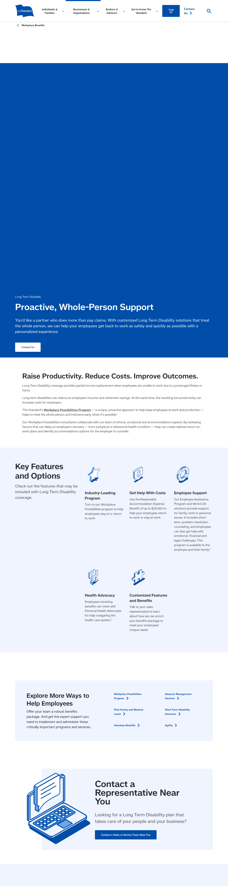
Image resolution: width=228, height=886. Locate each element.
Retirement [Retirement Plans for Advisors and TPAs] (105, 721)
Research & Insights (152, 728)
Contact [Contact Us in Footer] (191, 707)
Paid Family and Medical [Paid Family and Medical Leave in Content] (130, 539)
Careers (144, 736)
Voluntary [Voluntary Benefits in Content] (129, 552)
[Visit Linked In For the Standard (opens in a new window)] (185, 742)
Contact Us (28, 147)
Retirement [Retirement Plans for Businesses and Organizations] (63, 726)
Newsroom (146, 721)
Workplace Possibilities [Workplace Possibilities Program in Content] (129, 523)
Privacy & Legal (111, 766)
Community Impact (151, 714)
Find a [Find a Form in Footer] (192, 726)
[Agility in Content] (172, 552)
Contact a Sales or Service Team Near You (128, 661)
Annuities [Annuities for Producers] (104, 743)
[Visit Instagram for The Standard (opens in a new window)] (195, 742)
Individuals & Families (30, 707)
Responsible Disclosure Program (53, 766)
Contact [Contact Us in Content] (189, 11)
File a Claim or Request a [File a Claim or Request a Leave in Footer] (196, 716)
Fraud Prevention (87, 766)
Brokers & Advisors (110, 707)
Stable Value (106, 728)
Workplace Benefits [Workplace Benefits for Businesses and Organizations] (69, 718)
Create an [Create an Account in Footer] (196, 733)
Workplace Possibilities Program (67, 237)
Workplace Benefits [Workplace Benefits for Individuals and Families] (28, 726)
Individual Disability (110, 736)
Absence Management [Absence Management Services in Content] (180, 523)
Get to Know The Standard (157, 707)
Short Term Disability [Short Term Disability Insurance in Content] (179, 539)
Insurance (104, 714)
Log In (171, 11)
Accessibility (22, 766)
